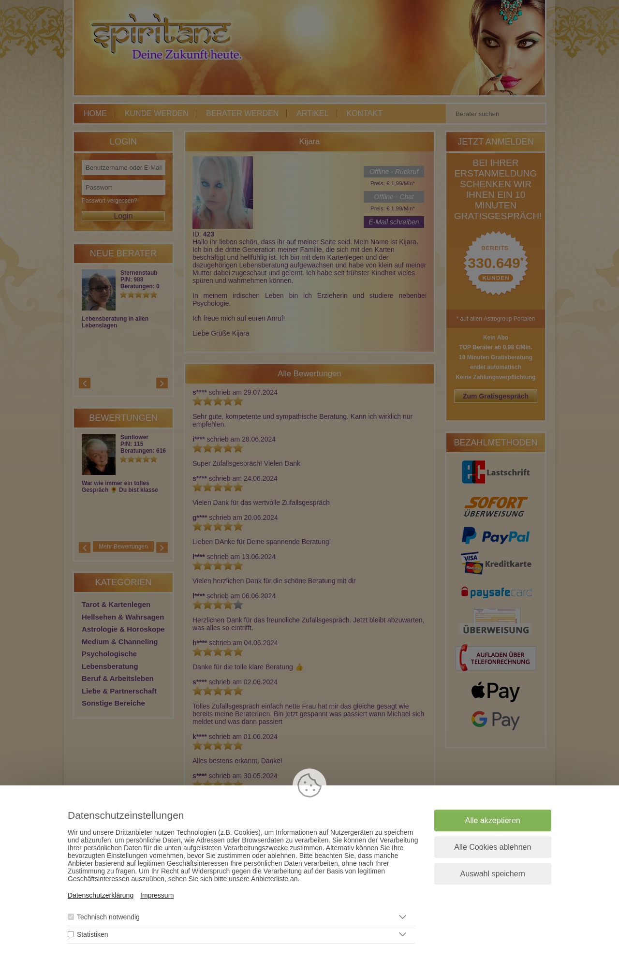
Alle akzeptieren (492, 820)
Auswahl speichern (492, 874)
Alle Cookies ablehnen (492, 847)
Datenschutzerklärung (100, 895)
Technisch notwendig (108, 917)
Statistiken (92, 934)
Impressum (157, 895)
